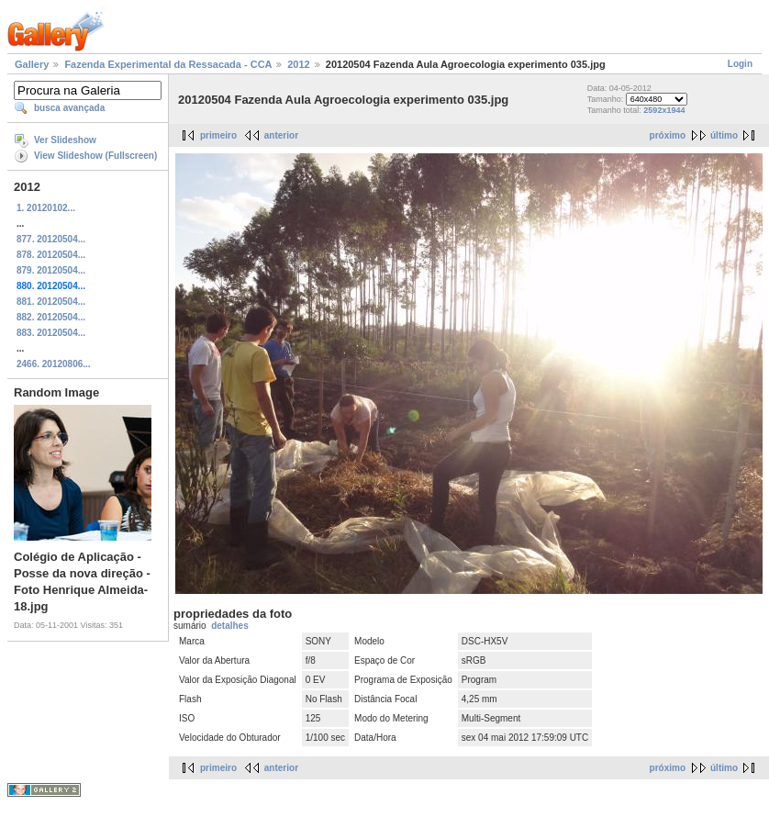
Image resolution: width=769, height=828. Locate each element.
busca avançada (69, 108)
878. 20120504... (51, 255)
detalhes (230, 626)
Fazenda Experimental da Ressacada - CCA (168, 64)
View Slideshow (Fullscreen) (95, 156)
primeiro (218, 135)
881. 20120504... (51, 302)
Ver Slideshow (65, 140)
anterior (281, 135)
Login (740, 64)
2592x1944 (664, 110)
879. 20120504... (51, 270)
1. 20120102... (46, 208)
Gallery (32, 64)
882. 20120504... (51, 317)
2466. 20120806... (54, 364)
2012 (298, 64)
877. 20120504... (51, 239)
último (724, 135)
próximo (667, 135)
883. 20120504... (51, 333)
